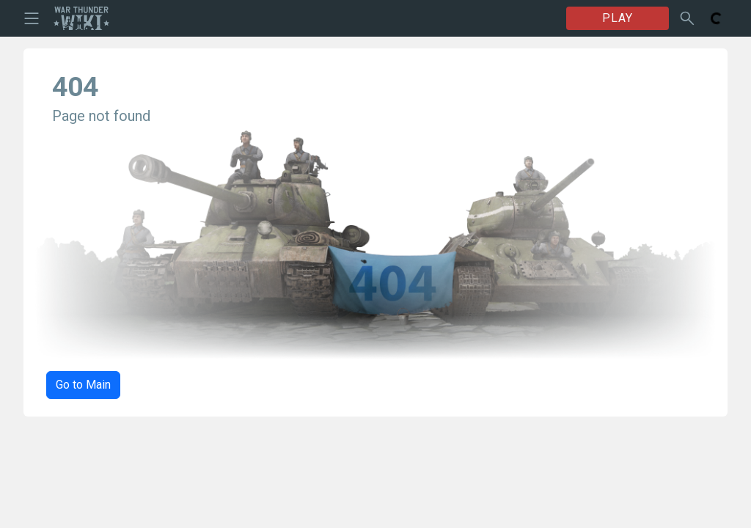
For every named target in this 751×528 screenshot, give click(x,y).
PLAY (617, 18)
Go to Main (83, 385)
